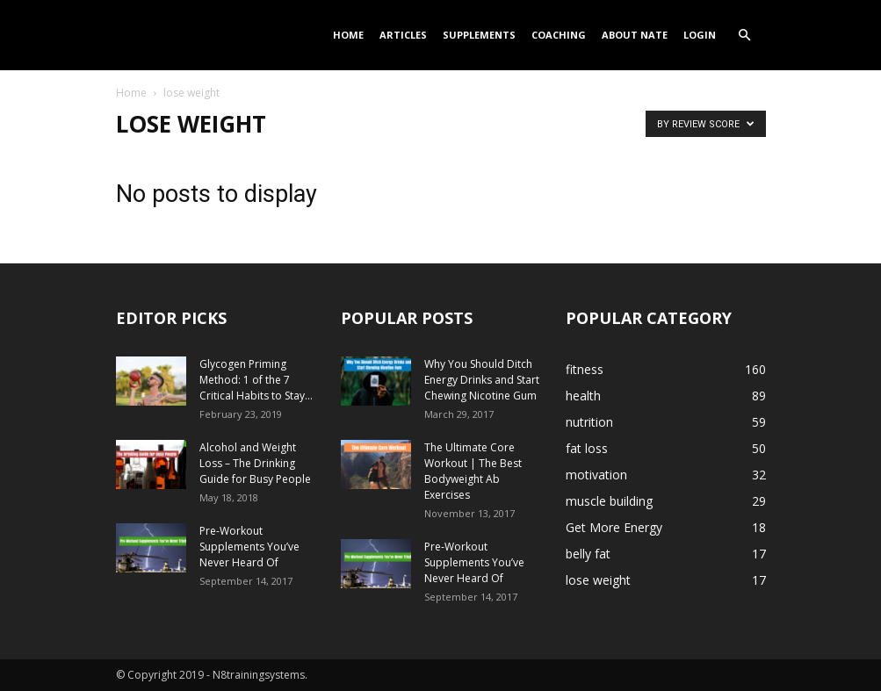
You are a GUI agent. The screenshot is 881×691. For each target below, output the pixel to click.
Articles (403, 34)
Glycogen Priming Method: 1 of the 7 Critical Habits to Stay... (256, 379)
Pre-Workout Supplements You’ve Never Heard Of (249, 546)
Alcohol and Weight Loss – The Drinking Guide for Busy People (255, 463)
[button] (745, 35)
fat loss (587, 448)
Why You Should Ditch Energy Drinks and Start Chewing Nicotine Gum (481, 379)
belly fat (588, 553)
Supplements (479, 34)
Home (348, 34)
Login (699, 34)
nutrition (589, 422)
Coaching (558, 34)
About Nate (635, 34)
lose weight (598, 580)
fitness (584, 369)
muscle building (609, 501)
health (583, 395)
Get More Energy (614, 527)
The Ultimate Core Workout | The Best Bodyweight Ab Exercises (473, 471)
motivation (596, 474)
